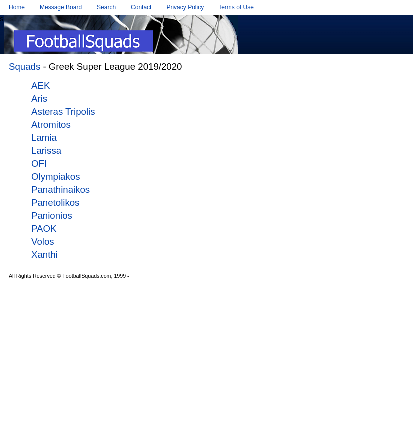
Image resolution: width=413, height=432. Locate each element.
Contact (141, 7)
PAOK (43, 228)
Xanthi (44, 254)
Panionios (51, 215)
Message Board (61, 7)
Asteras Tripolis (63, 111)
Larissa (46, 150)
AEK (40, 85)
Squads (24, 66)
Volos (42, 241)
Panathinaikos (60, 189)
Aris (39, 98)
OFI (39, 163)
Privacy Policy (185, 7)
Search (106, 7)
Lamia (44, 137)
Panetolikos (55, 202)
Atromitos (51, 124)
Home (17, 7)
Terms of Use (236, 7)
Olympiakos (55, 176)
